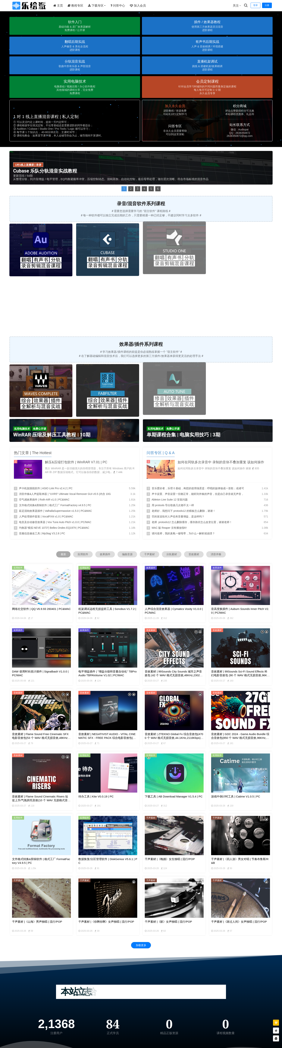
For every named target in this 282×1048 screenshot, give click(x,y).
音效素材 (194, 554)
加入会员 (138, 5)
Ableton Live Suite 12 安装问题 (170, 499)
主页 (58, 5)
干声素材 (149, 554)
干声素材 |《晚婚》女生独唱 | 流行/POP (170, 859)
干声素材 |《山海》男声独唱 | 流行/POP (37, 921)
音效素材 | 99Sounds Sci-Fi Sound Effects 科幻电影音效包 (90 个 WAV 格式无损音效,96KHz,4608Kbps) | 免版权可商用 (240, 675)
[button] (74, 26)
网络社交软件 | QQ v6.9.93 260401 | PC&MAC (41, 608)
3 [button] (137, 188)
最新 (63, 554)
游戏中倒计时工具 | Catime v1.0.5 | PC (235, 796)
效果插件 (105, 554)
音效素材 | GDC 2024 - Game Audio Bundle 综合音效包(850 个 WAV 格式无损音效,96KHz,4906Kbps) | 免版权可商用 (240, 737)
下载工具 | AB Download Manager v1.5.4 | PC (173, 796)
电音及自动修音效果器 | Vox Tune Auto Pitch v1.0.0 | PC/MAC (55, 522)
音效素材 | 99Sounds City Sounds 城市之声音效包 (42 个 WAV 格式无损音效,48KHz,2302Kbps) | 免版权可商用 (174, 675)
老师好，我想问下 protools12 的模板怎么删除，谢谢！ (183, 510)
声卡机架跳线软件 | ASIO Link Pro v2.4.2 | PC (46, 488)
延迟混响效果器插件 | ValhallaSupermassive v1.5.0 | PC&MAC (55, 510)
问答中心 (118, 5)
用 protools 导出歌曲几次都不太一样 (173, 505)
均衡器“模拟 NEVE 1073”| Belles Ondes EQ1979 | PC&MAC (54, 527)
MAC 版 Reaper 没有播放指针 (169, 527)
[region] (141, 79)
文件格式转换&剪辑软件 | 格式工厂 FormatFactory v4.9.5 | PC (55, 505)
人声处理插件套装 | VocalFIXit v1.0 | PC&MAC (46, 516)
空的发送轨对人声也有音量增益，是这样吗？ (178, 516)
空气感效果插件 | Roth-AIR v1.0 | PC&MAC (44, 499)
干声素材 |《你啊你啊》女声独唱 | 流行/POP (106, 921)
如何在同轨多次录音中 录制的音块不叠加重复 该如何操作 (221, 462)
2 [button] (131, 188)
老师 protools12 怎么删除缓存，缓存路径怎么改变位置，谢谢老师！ (192, 522)
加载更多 (141, 945)
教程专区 (75, 5)
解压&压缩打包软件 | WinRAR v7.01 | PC (76, 462)
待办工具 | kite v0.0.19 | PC (96, 796)
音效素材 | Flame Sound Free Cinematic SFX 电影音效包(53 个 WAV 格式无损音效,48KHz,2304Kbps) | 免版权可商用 (41, 737)
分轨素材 (171, 554)
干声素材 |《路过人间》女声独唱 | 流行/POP (239, 921)
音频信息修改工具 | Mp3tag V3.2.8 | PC (42, 533)
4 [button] (144, 188)
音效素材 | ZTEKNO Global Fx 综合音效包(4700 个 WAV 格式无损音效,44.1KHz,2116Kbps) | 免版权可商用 (174, 737)
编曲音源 (127, 554)
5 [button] (151, 188)
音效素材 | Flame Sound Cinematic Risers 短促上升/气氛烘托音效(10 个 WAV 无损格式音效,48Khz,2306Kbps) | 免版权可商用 (40, 800)
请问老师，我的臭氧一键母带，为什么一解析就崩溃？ (183, 533)
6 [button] (158, 188)
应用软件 (83, 554)
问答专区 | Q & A (161, 453)
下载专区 (96, 5)
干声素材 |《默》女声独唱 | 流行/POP (168, 921)
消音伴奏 (216, 554)
